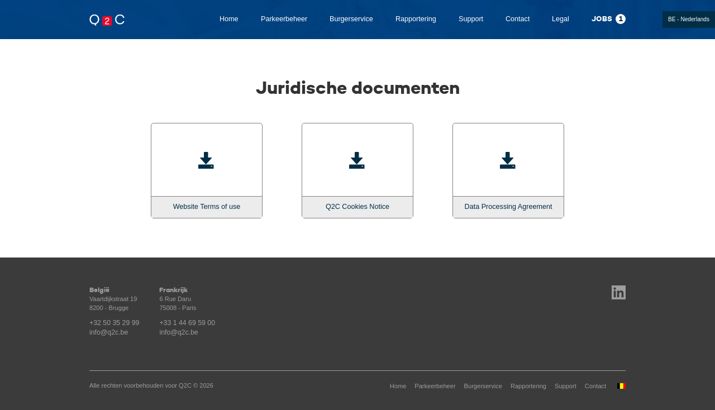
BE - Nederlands (688, 19)
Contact (518, 19)
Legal (560, 19)
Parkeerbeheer (284, 19)
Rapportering (415, 19)
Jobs (609, 19)
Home (229, 19)
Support (471, 19)
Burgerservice (351, 19)
